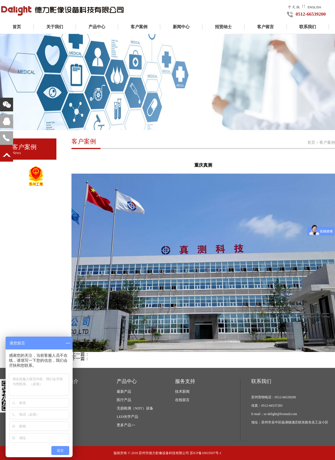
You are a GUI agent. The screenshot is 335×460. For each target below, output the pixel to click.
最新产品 (124, 391)
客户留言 (265, 27)
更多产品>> (126, 425)
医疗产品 (124, 400)
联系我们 (307, 27)
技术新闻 (182, 391)
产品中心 (96, 27)
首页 (17, 27)
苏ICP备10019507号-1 (205, 453)
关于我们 (54, 27)
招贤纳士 (223, 27)
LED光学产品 (127, 417)
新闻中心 (181, 27)
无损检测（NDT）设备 (135, 408)
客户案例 (139, 27)
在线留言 (182, 400)
